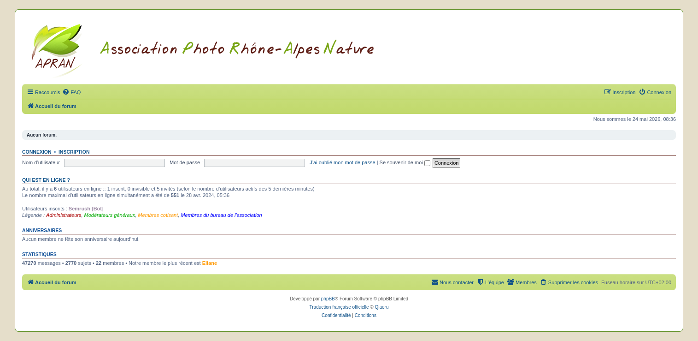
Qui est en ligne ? (46, 180)
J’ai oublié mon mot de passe (342, 162)
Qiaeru (381, 307)
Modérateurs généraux (109, 215)
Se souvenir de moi (405, 162)
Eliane (209, 263)
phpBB (328, 298)
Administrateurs (63, 215)
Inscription (74, 152)
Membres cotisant (158, 215)
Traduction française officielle (339, 307)
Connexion (37, 152)
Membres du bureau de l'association (221, 215)
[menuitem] (71, 92)
